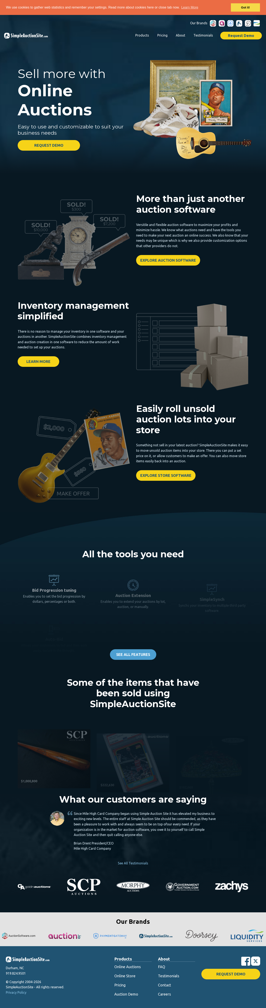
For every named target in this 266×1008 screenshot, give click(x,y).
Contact (164, 985)
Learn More (38, 361)
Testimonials (203, 35)
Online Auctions (127, 967)
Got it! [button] (245, 7)
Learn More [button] (189, 7)
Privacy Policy (16, 992)
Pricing (162, 35)
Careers (164, 994)
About (180, 35)
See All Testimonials (133, 863)
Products (142, 35)
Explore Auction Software (168, 260)
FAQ (161, 967)
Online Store (124, 976)
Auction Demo (126, 994)
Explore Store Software (165, 475)
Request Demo (241, 35)
